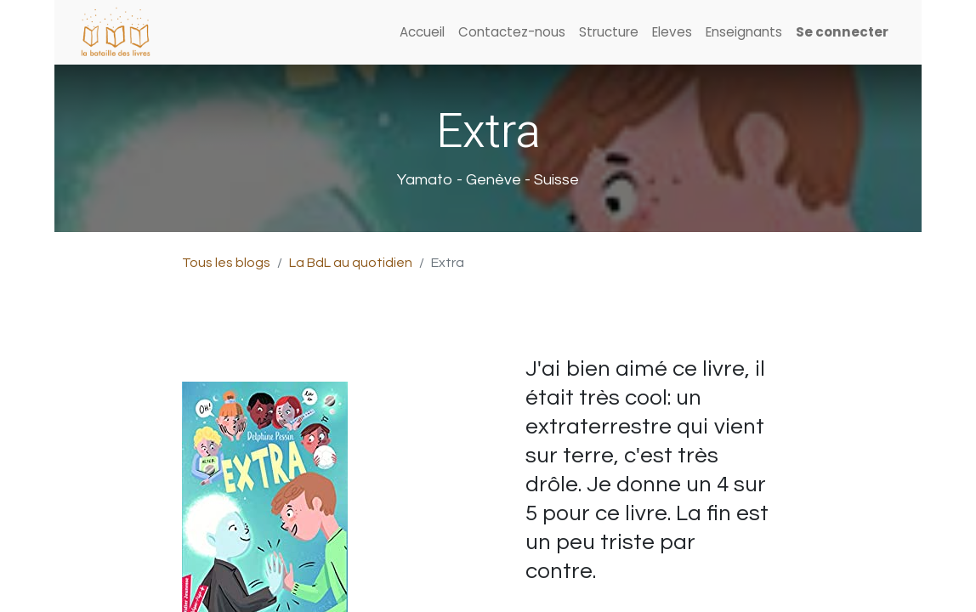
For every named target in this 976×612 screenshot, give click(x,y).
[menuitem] (422, 32)
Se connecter (842, 32)
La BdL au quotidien (350, 262)
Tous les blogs (226, 262)
